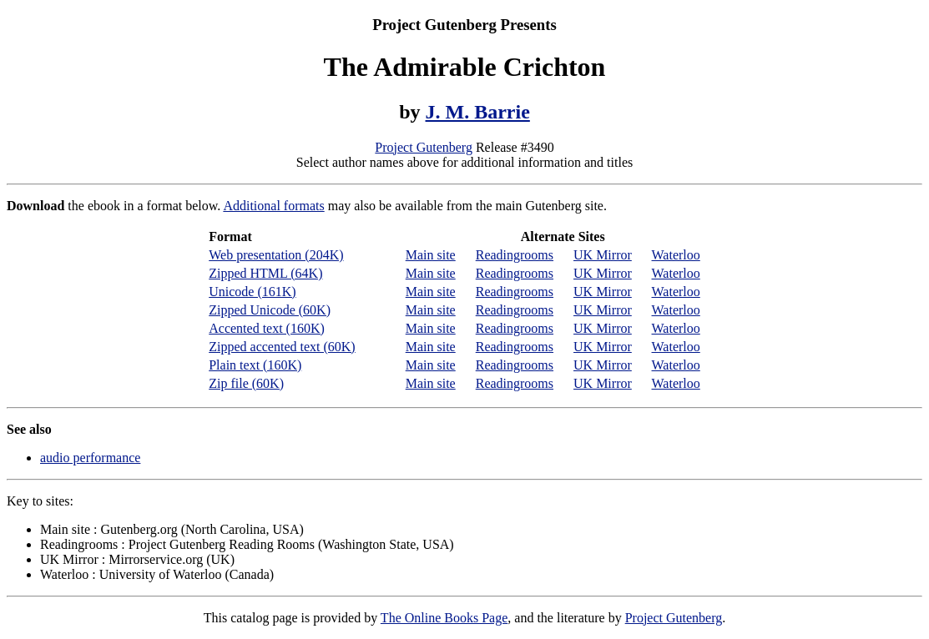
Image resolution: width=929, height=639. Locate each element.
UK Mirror (602, 255)
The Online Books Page (444, 618)
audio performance (90, 457)
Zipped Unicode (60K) (270, 310)
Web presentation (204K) (276, 255)
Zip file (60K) (246, 383)
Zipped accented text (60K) (282, 347)
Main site (431, 255)
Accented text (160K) (267, 328)
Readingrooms (514, 255)
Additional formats (273, 206)
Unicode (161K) (252, 291)
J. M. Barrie (478, 112)
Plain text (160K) (255, 365)
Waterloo (676, 255)
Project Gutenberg (423, 147)
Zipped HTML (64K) (265, 273)
